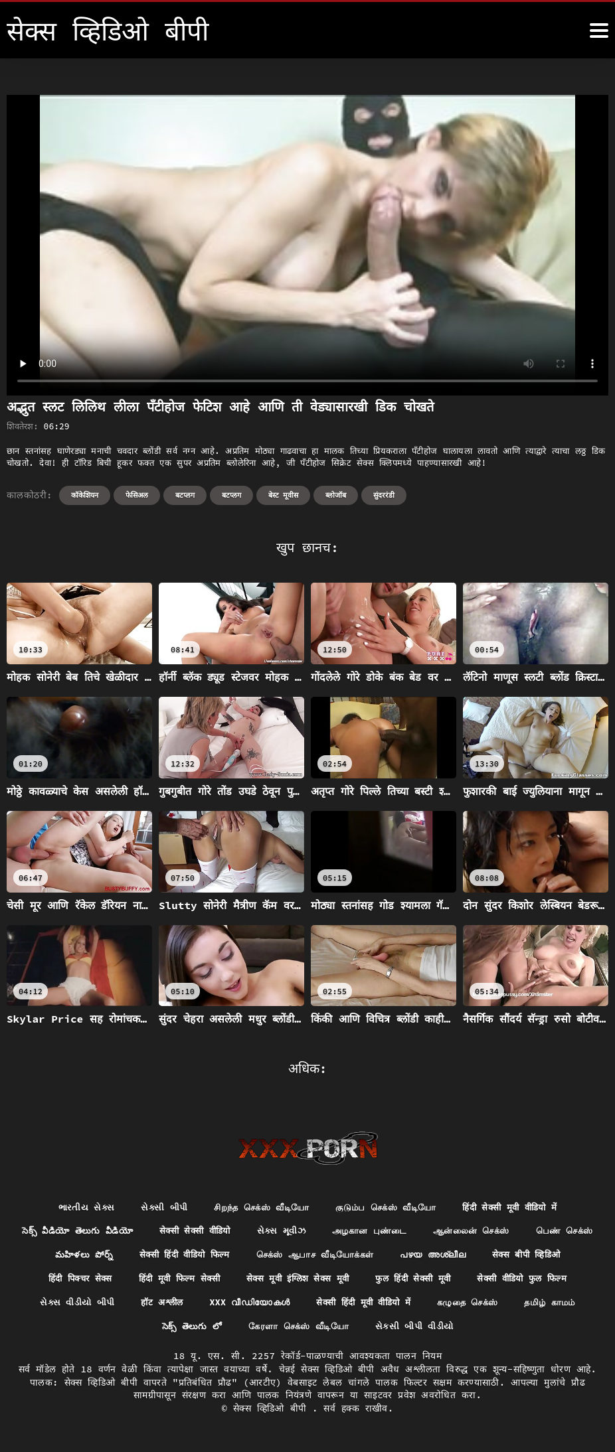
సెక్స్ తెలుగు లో (273, 1330)
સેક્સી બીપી (152, 1208)
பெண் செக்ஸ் (77, 1256)
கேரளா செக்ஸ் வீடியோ (385, 1330)
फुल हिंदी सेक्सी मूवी (530, 1281)
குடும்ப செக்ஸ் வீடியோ (388, 1208)
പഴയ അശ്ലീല (534, 1256)
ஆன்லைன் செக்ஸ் (523, 1232)
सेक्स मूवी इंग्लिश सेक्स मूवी (408, 1281)
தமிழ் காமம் (187, 1330)
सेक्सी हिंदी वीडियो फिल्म (269, 1256)
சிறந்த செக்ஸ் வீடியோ (256, 1208)
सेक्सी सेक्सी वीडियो (233, 1232)
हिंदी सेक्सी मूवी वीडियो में (520, 1208)
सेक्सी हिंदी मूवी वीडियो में (514, 1305)
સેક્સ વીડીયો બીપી (212, 1305)
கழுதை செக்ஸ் (99, 1330)
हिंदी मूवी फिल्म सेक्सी (283, 1281)
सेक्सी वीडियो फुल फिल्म (98, 1305)
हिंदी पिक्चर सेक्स (178, 1281)
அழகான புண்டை (416, 1232)
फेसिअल (137, 495)
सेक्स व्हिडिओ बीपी (272, 1412)
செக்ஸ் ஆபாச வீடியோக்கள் (408, 1256)
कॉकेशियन (84, 495)
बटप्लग (185, 495)
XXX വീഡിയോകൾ (393, 1305)
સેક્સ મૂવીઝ (323, 1232)
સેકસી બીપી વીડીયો (507, 1330)
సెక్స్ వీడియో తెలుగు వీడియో (108, 1232)
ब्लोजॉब (335, 495)
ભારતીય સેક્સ (73, 1208)
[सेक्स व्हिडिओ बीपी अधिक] (599, 30)
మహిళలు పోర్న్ (163, 1256)
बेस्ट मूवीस (283, 495)
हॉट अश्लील (302, 1305)
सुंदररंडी (384, 495)
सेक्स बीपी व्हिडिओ (80, 1281)
